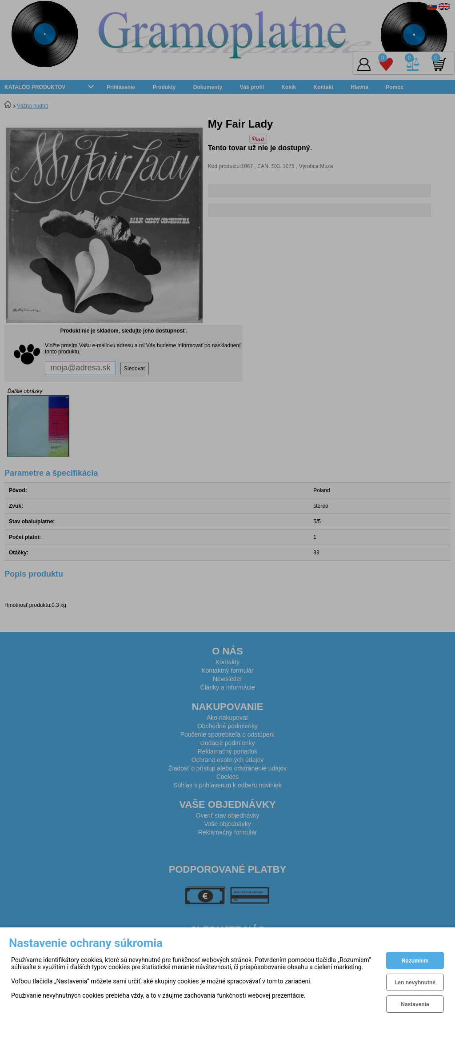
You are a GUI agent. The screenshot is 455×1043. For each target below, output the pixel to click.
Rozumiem (415, 961)
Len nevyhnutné (415, 982)
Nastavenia (415, 1004)
